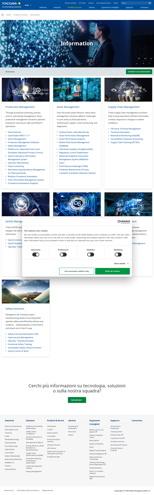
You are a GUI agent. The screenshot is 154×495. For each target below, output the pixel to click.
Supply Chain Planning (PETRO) (125, 142)
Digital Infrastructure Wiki (97, 477)
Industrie (43, 7)
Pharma (8, 466)
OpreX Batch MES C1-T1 (19, 135)
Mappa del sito (47, 490)
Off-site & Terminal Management (126, 128)
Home (8, 15)
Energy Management (34, 471)
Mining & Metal (10, 443)
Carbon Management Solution (34, 467)
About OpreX (94, 440)
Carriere (91, 3)
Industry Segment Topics (96, 436)
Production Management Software (23, 142)
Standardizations (95, 468)
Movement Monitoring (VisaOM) (125, 135)
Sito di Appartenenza (103, 3)
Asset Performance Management (74, 135)
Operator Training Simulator (21, 246)
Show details (119, 263)
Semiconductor (10, 469)
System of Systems (96, 444)
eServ (61, 162)
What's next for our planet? (96, 431)
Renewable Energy (12, 439)
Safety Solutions (14, 308)
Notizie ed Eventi (70, 3)
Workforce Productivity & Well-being (34, 427)
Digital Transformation (97, 450)
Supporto (129, 7)
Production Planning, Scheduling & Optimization (33, 460)
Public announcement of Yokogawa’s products (56, 452)
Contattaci (144, 7)
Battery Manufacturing (13, 459)
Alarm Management (17, 139)
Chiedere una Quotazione (139, 71)
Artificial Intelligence (96, 454)
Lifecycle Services (53, 445)
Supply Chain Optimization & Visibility (34, 454)
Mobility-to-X (9, 462)
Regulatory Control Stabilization (73, 152)
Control (50, 429)
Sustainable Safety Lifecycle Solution (24, 347)
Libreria (92, 7)
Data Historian (14, 132)
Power (7, 436)
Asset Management (68, 107)
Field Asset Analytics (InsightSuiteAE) (76, 149)
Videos (70, 435)
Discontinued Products (118, 445)
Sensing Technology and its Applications (97, 463)
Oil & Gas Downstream (13, 426)
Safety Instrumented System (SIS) (23, 334)
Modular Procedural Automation (22, 176)
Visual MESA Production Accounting (127, 139)
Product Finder (115, 435)
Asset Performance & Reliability (34, 438)
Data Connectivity (16, 166)
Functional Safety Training (20, 344)
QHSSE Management (17, 221)
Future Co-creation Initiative (96, 472)
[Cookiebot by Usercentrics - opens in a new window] (119, 222)
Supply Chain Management (124, 107)
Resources (72, 432)
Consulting (51, 436)
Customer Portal (116, 438)
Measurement (52, 433)
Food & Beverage (11, 446)
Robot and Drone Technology (95, 458)
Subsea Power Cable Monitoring (74, 132)
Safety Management (17, 145)
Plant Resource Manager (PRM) (73, 166)
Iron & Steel (9, 453)
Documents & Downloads (73, 427)
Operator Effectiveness (18, 162)
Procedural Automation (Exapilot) (23, 183)
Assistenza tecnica (117, 441)
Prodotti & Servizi (75, 7)
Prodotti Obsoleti (53, 457)
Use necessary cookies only (76, 271)
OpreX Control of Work (18, 240)
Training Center (116, 432)
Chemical (8, 433)
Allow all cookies (112, 271)
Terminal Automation (120, 132)
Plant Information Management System (26, 180)
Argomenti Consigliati (110, 7)
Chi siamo (82, 3)
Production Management (20, 107)
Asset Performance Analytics (72, 139)
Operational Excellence (34, 442)
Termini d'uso (9, 490)
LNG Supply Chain (11, 429)
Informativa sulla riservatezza (28, 490)
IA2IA (91, 447)
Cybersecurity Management (20, 337)
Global (115, 3)
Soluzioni (57, 7)
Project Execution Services (53, 440)
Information (51, 426)
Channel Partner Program (116, 449)
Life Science (51, 448)
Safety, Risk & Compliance (31, 433)
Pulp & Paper (10, 449)
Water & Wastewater (12, 456)
